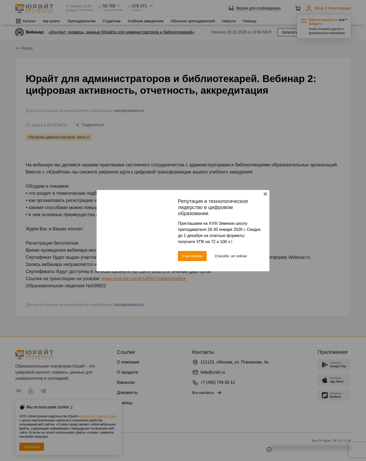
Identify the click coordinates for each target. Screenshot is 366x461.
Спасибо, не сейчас (231, 256)
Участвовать (192, 256)
